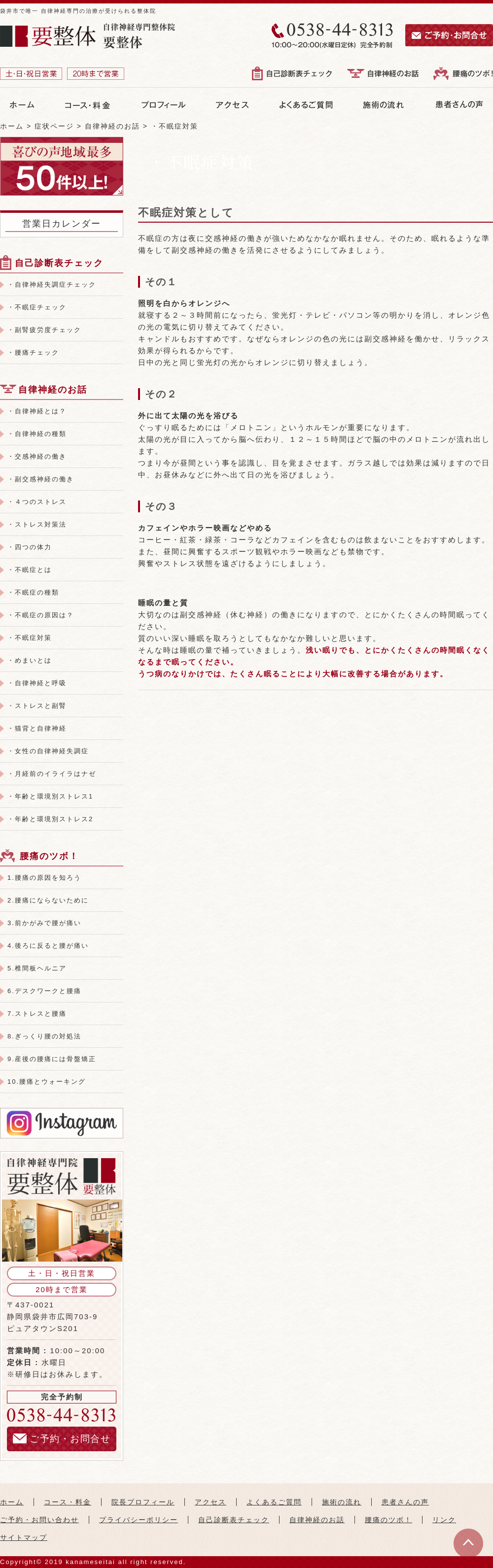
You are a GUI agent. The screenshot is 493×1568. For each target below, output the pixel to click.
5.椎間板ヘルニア (37, 968)
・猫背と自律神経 (37, 728)
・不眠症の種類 (33, 592)
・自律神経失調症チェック (51, 284)
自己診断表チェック (59, 263)
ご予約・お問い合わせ (39, 1520)
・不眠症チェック (37, 307)
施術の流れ (341, 1502)
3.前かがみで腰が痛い (44, 923)
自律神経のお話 (52, 390)
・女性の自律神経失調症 (48, 751)
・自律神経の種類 (37, 433)
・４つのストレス (37, 501)
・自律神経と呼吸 (37, 683)
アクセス (210, 1502)
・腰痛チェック (33, 352)
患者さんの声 (405, 1502)
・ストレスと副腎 (37, 705)
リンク (444, 1520)
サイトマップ (23, 1537)
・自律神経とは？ (37, 411)
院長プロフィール (143, 1502)
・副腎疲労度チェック (44, 330)
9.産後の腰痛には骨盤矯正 (51, 1059)
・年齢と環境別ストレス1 (50, 796)
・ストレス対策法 (37, 524)
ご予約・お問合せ (61, 1439)
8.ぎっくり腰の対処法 (44, 1036)
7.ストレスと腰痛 (37, 1013)
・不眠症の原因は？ (40, 615)
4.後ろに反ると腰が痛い (48, 945)
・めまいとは (29, 660)
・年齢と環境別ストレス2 (50, 819)
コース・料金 (67, 1502)
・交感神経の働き (37, 456)
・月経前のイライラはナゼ (51, 773)
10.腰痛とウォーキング (46, 1081)
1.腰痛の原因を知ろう (44, 877)
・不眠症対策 (29, 637)
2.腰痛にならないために (48, 900)
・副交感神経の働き (40, 479)
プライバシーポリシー (138, 1520)
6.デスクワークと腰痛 (44, 991)
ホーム (12, 1502)
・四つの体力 (29, 547)
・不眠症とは (29, 569)
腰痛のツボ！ (49, 856)
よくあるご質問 (274, 1502)
